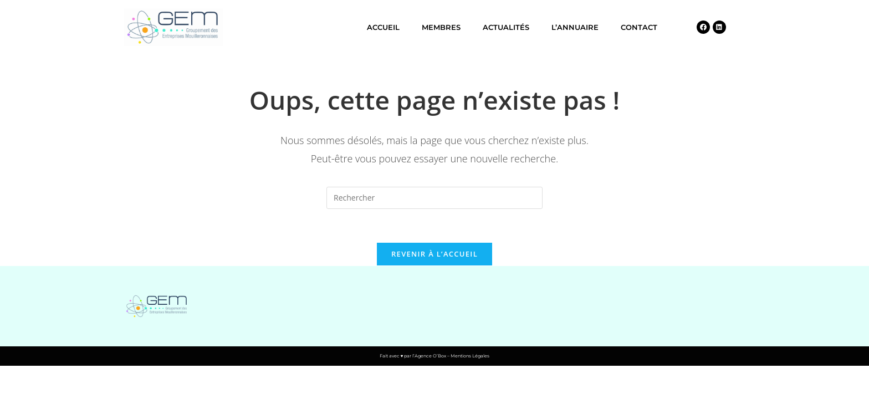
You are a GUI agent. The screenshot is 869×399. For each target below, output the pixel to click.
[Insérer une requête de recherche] (434, 198)
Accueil (383, 27)
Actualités (506, 27)
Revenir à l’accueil (434, 254)
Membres (441, 27)
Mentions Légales (470, 356)
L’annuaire (575, 27)
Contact (639, 27)
